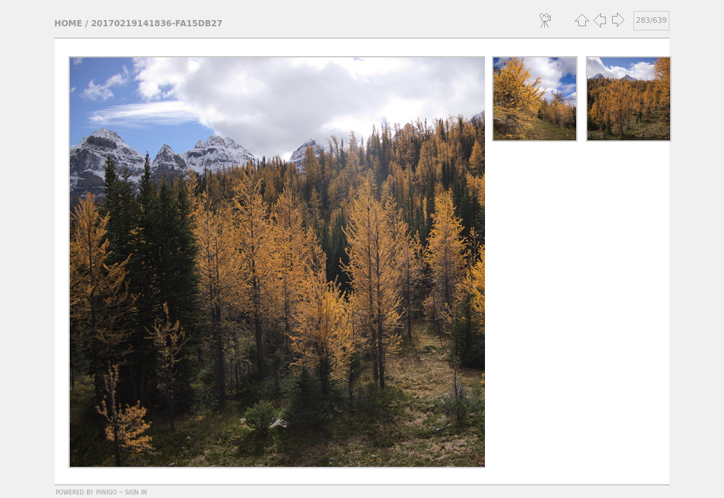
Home (68, 23)
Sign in (136, 492)
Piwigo (106, 492)
